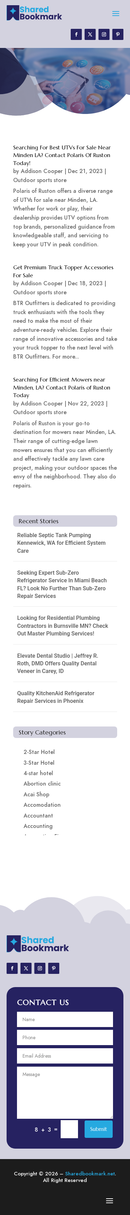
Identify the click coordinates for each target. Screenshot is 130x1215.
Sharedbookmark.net (90, 1173)
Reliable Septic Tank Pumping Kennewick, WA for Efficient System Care (61, 543)
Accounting (38, 826)
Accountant (38, 816)
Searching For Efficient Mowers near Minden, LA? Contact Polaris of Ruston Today (61, 387)
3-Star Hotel (39, 763)
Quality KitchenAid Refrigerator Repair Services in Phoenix (56, 697)
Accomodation (42, 805)
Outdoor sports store (40, 180)
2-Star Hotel (39, 752)
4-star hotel (38, 773)
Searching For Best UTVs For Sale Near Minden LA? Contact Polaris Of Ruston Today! (62, 155)
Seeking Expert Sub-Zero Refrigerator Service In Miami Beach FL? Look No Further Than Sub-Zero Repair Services (62, 584)
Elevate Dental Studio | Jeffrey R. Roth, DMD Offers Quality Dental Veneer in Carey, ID (57, 663)
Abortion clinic (42, 784)
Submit (98, 1128)
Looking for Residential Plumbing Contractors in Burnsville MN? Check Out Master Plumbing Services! (63, 626)
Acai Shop (36, 794)
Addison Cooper (42, 171)
